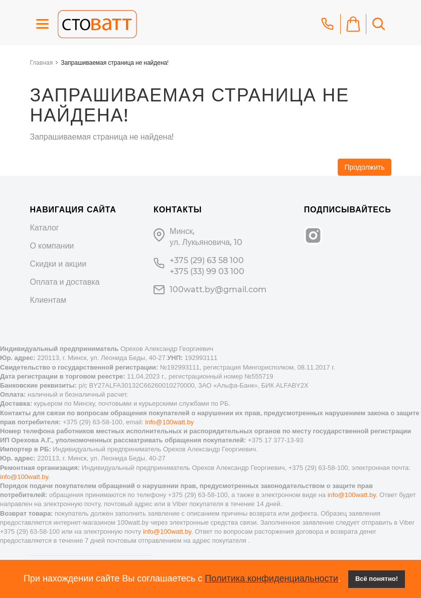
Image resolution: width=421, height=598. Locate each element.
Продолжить (364, 167)
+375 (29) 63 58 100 (207, 260)
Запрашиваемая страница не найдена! (115, 62)
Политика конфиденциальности (271, 578)
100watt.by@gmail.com (218, 289)
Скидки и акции (58, 264)
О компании (52, 246)
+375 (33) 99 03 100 (207, 271)
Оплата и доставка (65, 282)
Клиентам (48, 300)
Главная (41, 62)
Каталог (44, 227)
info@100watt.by (169, 422)
